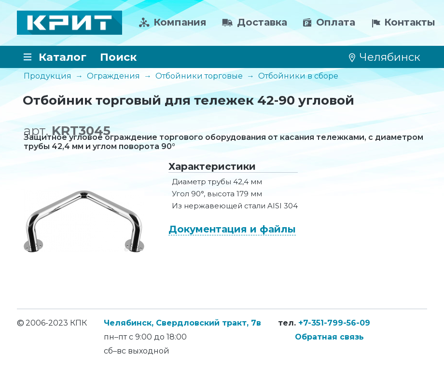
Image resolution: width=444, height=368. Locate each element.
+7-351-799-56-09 (334, 322)
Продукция (47, 76)
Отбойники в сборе (298, 76)
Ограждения (113, 76)
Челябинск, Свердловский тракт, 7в (182, 322)
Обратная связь (329, 336)
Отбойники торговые (199, 76)
